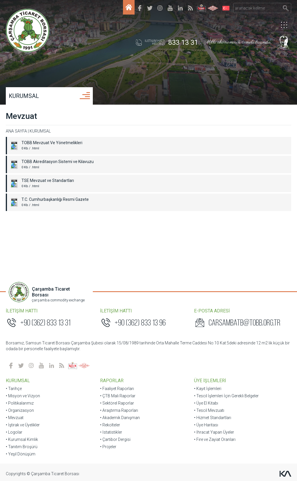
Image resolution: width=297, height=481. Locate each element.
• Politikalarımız (20, 403)
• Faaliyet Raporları (117, 388)
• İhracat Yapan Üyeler (214, 432)
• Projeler (108, 446)
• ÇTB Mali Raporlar (117, 396)
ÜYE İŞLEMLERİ (210, 380)
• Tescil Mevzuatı (209, 410)
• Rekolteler (110, 425)
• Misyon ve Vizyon (23, 396)
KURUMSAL (24, 95)
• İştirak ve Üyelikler (23, 425)
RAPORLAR (112, 380)
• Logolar (14, 432)
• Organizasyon (20, 410)
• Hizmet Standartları (212, 417)
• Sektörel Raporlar (117, 403)
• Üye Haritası (206, 425)
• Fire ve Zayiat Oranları (215, 439)
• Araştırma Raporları (119, 410)
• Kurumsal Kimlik (22, 439)
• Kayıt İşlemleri (207, 388)
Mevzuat (21, 116)
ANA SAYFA (16, 131)
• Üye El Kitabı (206, 403)
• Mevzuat (14, 417)
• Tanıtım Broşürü (21, 446)
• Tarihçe (14, 388)
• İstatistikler (111, 432)
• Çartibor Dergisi (115, 439)
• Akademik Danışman (120, 417)
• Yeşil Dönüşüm (20, 454)
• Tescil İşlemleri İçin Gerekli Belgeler (226, 396)
